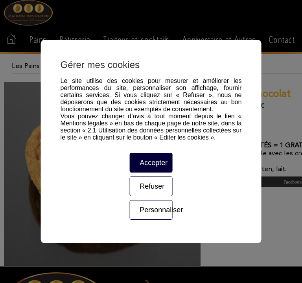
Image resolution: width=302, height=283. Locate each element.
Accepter (154, 163)
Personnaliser (156, 210)
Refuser (152, 186)
